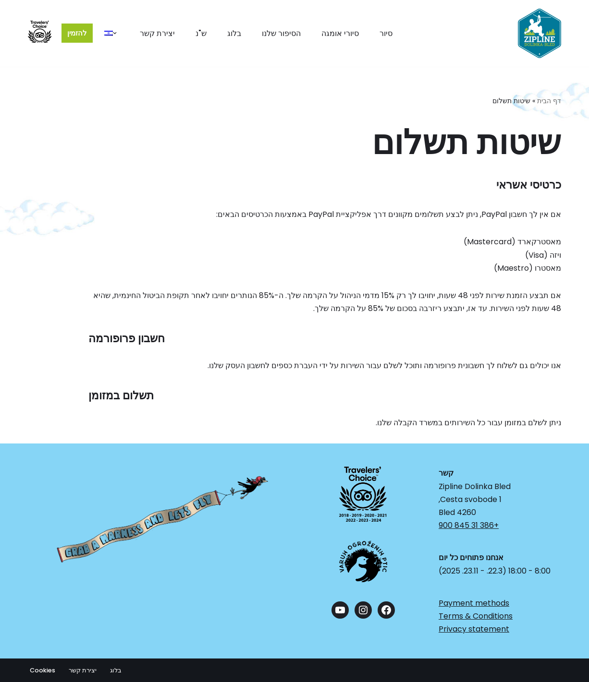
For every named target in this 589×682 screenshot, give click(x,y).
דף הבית (549, 101)
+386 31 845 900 (469, 525)
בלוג (234, 33)
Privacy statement (474, 628)
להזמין (77, 33)
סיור (386, 33)
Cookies (42, 670)
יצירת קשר (157, 33)
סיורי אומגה (340, 33)
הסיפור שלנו (281, 33)
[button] (115, 33)
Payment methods (474, 603)
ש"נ (201, 33)
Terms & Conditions (476, 616)
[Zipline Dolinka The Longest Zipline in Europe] (539, 33)
